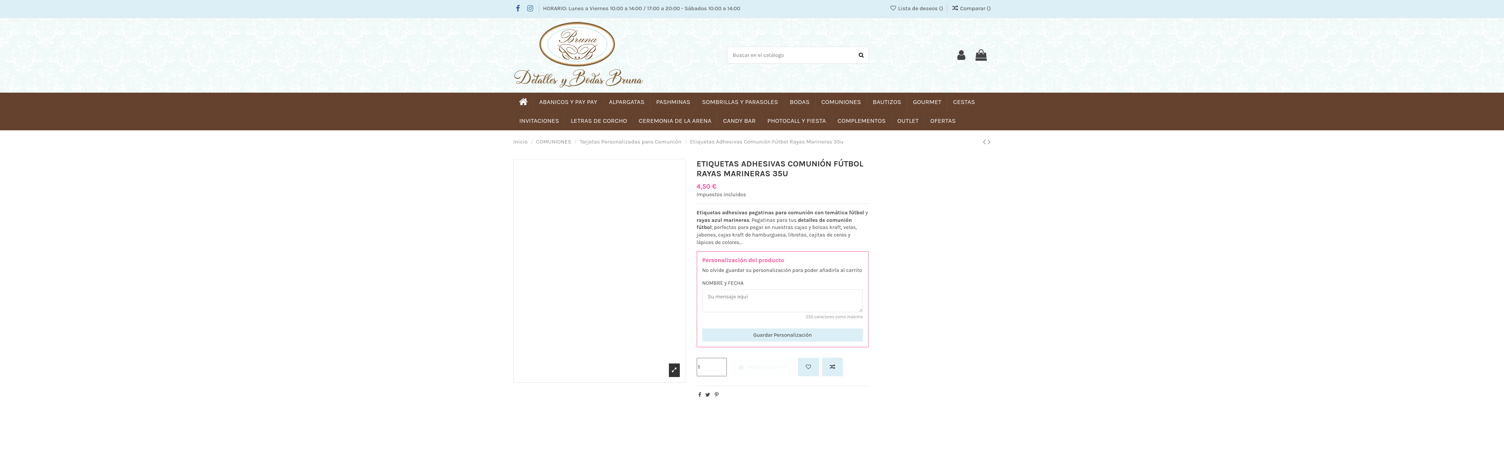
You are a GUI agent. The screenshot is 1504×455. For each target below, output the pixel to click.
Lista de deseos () (917, 8)
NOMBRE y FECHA (723, 283)
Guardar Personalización (782, 335)
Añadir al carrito (762, 367)
